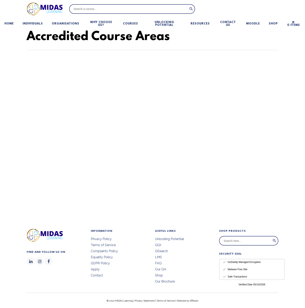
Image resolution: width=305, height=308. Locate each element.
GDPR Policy (100, 263)
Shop (159, 275)
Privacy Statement (145, 300)
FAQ (158, 263)
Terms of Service (103, 245)
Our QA (160, 269)
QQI (158, 245)
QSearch (161, 251)
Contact (97, 275)
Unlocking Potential (169, 239)
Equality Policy (102, 257)
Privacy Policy (101, 239)
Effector (194, 300)
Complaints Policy (104, 251)
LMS (158, 257)
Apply (95, 269)
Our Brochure (165, 281)
